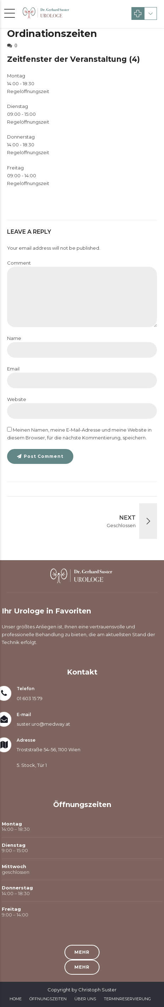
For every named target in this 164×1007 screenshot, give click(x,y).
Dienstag (17, 106)
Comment (19, 263)
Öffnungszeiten (48, 998)
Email (13, 369)
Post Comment (43, 456)
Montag (16, 75)
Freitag (15, 167)
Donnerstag (21, 137)
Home (16, 998)
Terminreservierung (127, 998)
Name (14, 338)
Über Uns (85, 998)
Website (16, 399)
